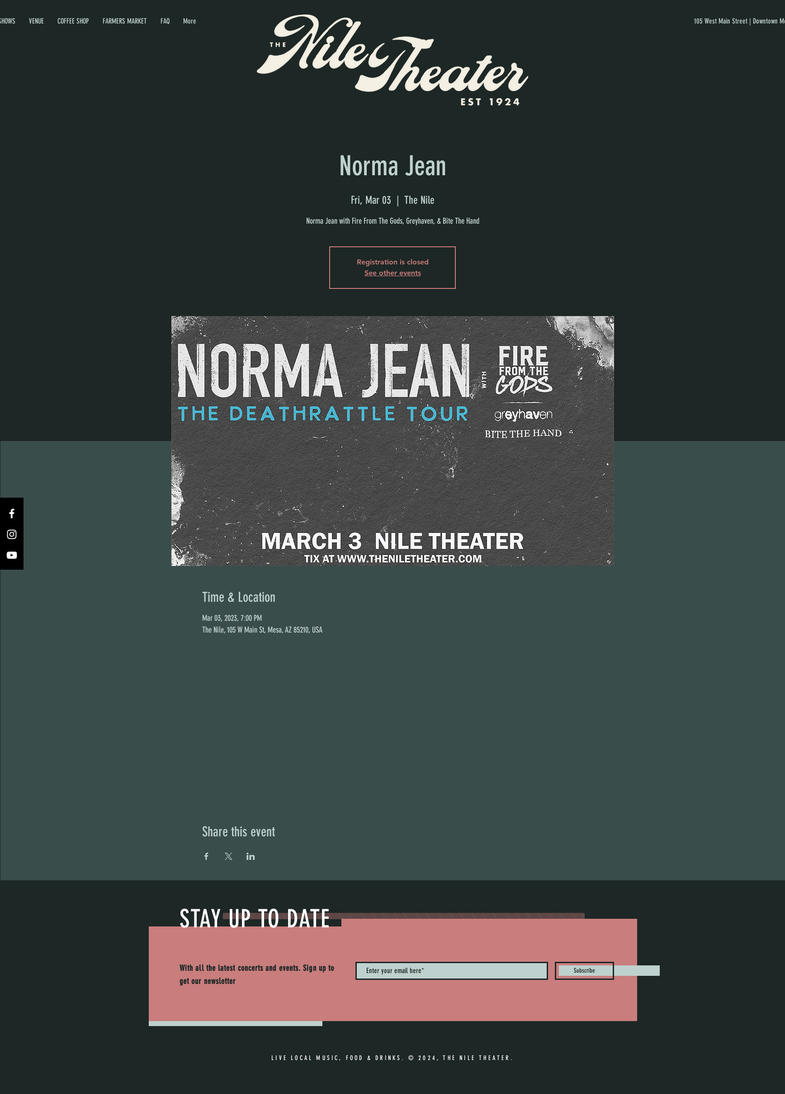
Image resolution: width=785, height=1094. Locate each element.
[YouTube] (11, 555)
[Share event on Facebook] (206, 856)
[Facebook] (11, 513)
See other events (392, 273)
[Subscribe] (584, 971)
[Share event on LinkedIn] (250, 856)
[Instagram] (11, 534)
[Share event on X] (228, 856)
